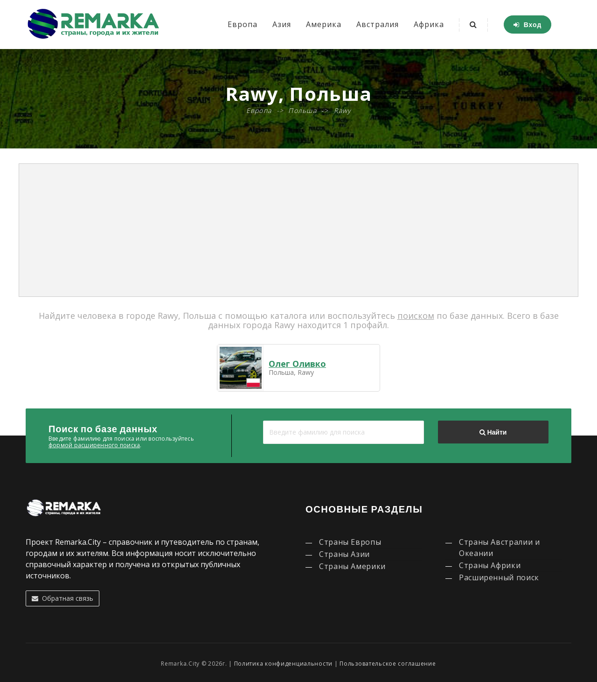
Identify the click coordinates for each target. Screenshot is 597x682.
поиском (415, 315)
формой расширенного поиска (94, 445)
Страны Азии (344, 554)
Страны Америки (352, 566)
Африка (429, 24)
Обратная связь (62, 598)
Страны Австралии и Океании (499, 547)
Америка (323, 24)
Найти (493, 432)
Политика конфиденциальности (283, 664)
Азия (281, 24)
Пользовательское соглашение (388, 664)
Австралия (377, 24)
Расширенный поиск (499, 577)
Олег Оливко (297, 363)
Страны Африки (490, 565)
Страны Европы (350, 542)
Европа (242, 24)
